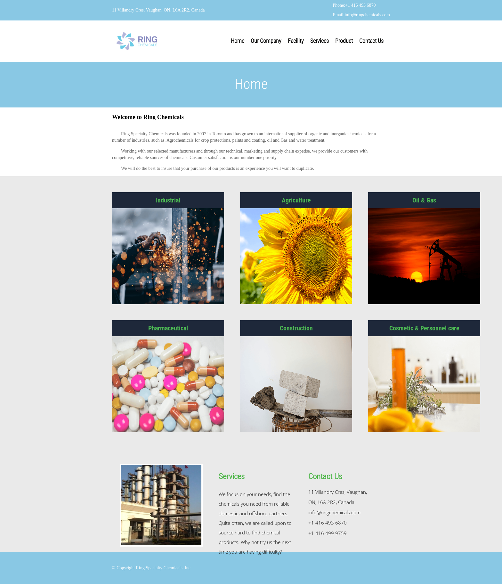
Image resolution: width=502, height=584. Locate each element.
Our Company (266, 40)
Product (344, 40)
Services (319, 40)
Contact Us (371, 40)
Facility (296, 40)
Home (237, 40)
